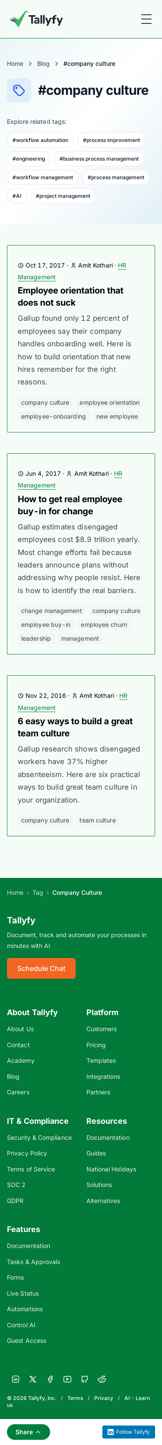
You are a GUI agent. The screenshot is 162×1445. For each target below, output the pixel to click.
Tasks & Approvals (33, 1261)
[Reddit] (102, 1379)
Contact (18, 1044)
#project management (63, 196)
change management (51, 610)
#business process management (99, 158)
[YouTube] (67, 1379)
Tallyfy (21, 920)
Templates (101, 1060)
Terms (75, 1398)
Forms (15, 1277)
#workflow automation (40, 140)
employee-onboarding (53, 416)
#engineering (29, 158)
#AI (17, 196)
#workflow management (43, 177)
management (80, 638)
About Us (20, 1028)
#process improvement (111, 140)
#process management (116, 177)
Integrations (103, 1076)
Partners (98, 1092)
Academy (21, 1060)
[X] (32, 1379)
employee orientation (109, 402)
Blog (43, 63)
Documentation (108, 1137)
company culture (45, 402)
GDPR (15, 1200)
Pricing (96, 1044)
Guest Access (26, 1340)
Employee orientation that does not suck (71, 296)
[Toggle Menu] (146, 19)
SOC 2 (16, 1184)
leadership (36, 638)
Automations (25, 1309)
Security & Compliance (39, 1137)
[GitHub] (84, 1379)
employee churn (104, 624)
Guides (96, 1153)
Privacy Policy (27, 1153)
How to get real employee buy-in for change (70, 505)
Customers (101, 1028)
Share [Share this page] (28, 1431)
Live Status (23, 1293)
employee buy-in (45, 624)
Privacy (103, 1398)
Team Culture (97, 820)
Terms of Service (31, 1169)
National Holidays (111, 1169)
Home (15, 63)
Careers (18, 1092)
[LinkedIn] (15, 1379)
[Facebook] (50, 1379)
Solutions (99, 1184)
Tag (37, 892)
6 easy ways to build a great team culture (75, 727)
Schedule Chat (41, 968)
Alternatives (103, 1200)
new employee (117, 416)
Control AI (21, 1325)
